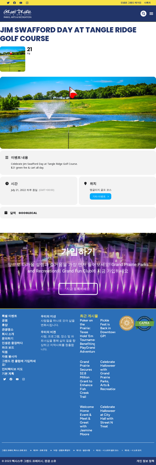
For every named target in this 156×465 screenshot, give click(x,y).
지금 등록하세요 (78, 289)
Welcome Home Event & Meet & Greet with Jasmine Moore (87, 420)
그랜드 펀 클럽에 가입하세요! (19, 362)
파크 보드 (8, 347)
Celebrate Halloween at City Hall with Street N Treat (108, 416)
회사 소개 (8, 334)
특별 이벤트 (9, 316)
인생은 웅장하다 (12, 343)
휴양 (5, 325)
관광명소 (7, 329)
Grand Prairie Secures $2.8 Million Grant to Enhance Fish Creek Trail (86, 379)
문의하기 (7, 338)
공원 (5, 320)
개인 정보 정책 (145, 461)
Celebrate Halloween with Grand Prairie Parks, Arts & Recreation (108, 375)
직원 (5, 352)
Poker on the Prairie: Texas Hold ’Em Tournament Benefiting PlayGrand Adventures (89, 336)
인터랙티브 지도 (12, 369)
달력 (13, 213)
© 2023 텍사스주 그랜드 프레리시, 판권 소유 (29, 461)
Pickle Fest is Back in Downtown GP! (108, 328)
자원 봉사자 (9, 356)
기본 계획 (8, 373)
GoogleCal (28, 213)
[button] (151, 14)
